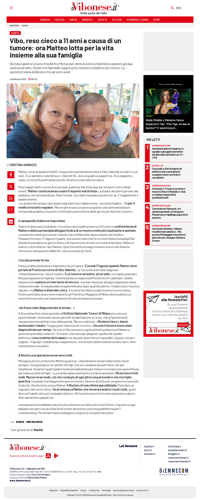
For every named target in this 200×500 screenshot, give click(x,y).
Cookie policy (94, 490)
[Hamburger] (8, 7)
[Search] (172, 8)
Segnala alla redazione (69, 490)
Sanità (25, 25)
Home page (14, 25)
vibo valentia (34, 421)
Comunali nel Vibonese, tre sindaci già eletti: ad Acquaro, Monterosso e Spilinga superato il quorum (170, 213)
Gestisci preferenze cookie (123, 490)
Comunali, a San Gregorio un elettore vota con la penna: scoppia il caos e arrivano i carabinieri (167, 173)
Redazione (53, 490)
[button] (10, 174)
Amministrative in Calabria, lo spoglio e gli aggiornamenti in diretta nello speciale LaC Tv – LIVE (168, 153)
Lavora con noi (142, 490)
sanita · (20, 421)
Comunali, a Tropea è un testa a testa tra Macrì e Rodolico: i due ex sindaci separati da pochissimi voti (169, 193)
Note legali (106, 490)
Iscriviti (183, 325)
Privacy (83, 490)
